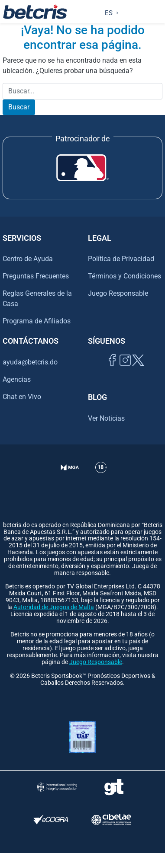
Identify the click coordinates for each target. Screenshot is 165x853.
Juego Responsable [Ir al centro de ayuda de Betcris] (118, 293)
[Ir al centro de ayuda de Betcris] (101, 478)
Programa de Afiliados (37, 321)
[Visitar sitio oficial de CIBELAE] (111, 819)
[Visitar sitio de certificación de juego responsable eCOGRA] (51, 819)
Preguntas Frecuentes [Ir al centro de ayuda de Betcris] (36, 276)
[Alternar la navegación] (156, 11)
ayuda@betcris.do (30, 362)
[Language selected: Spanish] (109, 11)
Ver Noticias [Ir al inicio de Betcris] (106, 418)
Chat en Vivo (22, 397)
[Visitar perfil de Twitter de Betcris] (138, 370)
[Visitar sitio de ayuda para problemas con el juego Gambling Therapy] (113, 787)
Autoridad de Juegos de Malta (53, 607)
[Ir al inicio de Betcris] (35, 11)
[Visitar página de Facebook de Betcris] (112, 370)
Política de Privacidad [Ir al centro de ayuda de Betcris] (121, 259)
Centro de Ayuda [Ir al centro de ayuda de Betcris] (28, 259)
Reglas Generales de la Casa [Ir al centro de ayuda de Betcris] (37, 298)
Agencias (17, 379)
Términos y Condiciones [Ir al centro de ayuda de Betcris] (124, 276)
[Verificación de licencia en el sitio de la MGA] (70, 478)
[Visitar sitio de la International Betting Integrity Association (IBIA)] (57, 787)
